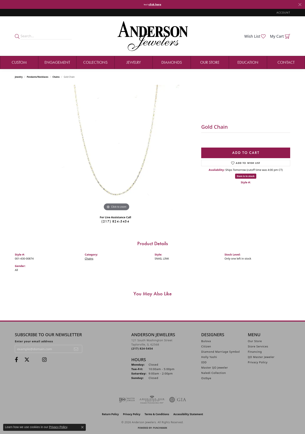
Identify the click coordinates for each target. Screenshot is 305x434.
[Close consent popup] (82, 427)
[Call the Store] (142, 348)
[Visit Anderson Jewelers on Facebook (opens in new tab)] (16, 359)
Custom (19, 62)
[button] (283, 12)
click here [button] (154, 4)
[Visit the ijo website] (127, 399)
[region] (116, 148)
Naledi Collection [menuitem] (213, 373)
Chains (56, 76)
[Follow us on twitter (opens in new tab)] (27, 359)
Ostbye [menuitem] (206, 378)
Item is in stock (246, 176)
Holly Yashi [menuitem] (209, 357)
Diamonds (171, 62)
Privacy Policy (258, 362)
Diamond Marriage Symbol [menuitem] (220, 352)
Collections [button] (95, 62)
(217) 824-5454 (115, 221)
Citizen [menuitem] (206, 346)
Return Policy (110, 414)
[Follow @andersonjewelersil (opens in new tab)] (44, 359)
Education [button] (247, 62)
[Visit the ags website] (152, 399)
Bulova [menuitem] (206, 341)
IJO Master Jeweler (261, 357)
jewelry (19, 76)
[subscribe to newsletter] (76, 349)
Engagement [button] (57, 62)
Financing (255, 352)
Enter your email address (34, 341)
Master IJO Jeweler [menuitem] (214, 367)
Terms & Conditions (157, 414)
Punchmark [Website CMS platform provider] (160, 427)
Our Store (255, 341)
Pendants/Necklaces (38, 76)
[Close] (299, 4)
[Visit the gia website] (177, 399)
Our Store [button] (209, 62)
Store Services (258, 346)
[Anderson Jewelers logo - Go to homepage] (152, 36)
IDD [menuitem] (204, 362)
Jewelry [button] (133, 62)
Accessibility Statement (188, 414)
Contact (286, 62)
